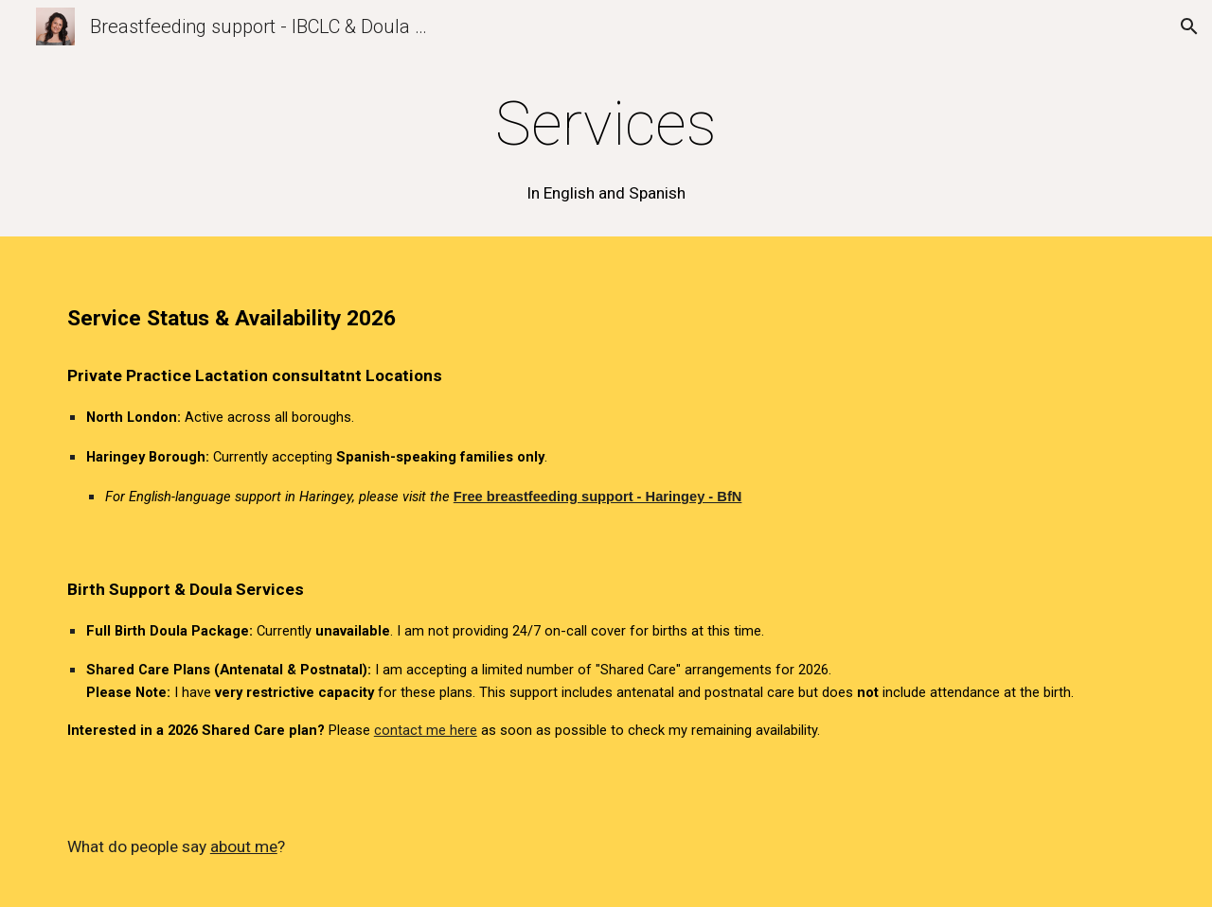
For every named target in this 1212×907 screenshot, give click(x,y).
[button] (1189, 26)
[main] (606, 146)
